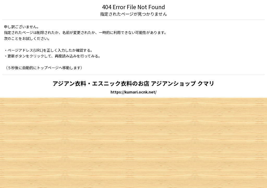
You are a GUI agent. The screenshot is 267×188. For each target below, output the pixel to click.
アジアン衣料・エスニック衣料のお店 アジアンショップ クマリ (133, 83)
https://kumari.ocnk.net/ (133, 92)
